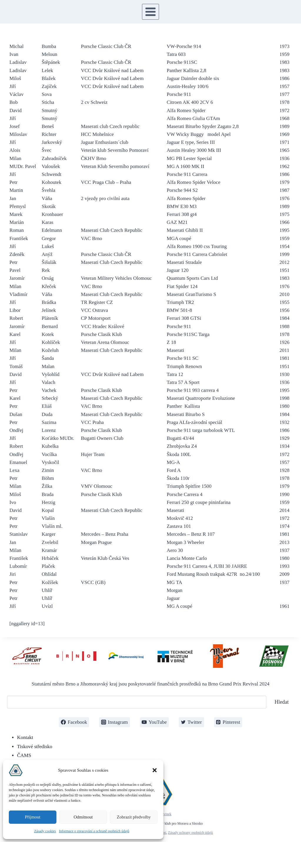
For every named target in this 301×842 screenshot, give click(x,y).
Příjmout (33, 817)
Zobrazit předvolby (133, 817)
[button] (155, 770)
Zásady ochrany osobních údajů (190, 833)
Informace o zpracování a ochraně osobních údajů (94, 831)
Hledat (282, 702)
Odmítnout (83, 817)
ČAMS (24, 755)
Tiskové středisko (34, 746)
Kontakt (25, 737)
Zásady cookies (45, 831)
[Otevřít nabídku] (150, 11)
